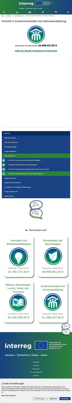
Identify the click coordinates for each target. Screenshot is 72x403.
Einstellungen (39, 399)
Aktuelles (36, 362)
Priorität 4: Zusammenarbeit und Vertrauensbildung (25, 174)
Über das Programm (11, 142)
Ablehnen (53, 399)
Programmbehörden (11, 192)
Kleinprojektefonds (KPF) (12, 183)
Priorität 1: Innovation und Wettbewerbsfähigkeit (24, 160)
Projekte (36, 376)
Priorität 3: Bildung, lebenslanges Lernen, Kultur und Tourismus (28, 169)
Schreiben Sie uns (43, 12)
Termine (36, 366)
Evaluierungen (9, 196)
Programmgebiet (10, 151)
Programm (6, 133)
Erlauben (65, 399)
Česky (55, 12)
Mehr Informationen (8, 395)
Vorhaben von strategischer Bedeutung (17, 187)
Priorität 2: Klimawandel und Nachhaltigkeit (22, 165)
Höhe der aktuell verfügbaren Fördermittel (36, 50)
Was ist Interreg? (10, 138)
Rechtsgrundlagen (10, 147)
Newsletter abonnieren (30, 12)
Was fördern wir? (10, 156)
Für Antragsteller (36, 372)
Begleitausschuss (10, 178)
